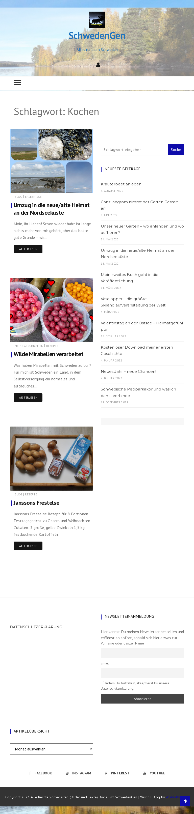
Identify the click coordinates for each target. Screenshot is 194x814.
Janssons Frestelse (36, 503)
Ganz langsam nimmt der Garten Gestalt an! (139, 205)
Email (105, 663)
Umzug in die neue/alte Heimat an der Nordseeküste (52, 208)
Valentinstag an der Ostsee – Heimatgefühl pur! (142, 326)
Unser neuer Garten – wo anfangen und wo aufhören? (142, 229)
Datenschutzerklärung (36, 627)
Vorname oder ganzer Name (122, 643)
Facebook (40, 773)
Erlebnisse (33, 197)
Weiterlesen (28, 249)
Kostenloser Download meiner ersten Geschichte (137, 350)
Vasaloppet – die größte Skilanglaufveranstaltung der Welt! (133, 302)
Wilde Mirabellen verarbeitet (49, 354)
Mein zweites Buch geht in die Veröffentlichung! (129, 278)
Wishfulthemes (177, 797)
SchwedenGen (97, 35)
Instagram (78, 773)
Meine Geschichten (29, 346)
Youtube (154, 773)
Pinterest (117, 773)
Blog (18, 197)
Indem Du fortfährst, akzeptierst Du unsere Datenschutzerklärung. (135, 686)
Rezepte (52, 346)
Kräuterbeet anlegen (121, 184)
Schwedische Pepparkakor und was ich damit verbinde (138, 392)
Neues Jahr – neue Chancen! (128, 371)
